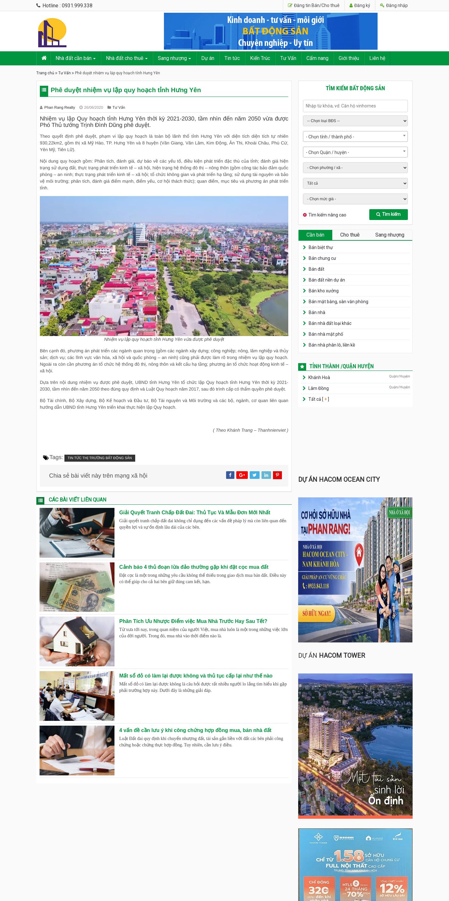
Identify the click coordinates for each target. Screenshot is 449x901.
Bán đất (316, 269)
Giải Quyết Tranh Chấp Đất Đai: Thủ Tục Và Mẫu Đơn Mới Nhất (194, 512)
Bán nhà (317, 312)
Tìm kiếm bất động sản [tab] (355, 88)
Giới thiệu (349, 58)
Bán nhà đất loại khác (330, 323)
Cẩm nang (317, 58)
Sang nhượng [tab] (389, 235)
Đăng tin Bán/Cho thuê (314, 5)
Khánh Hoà (319, 377)
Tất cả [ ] (318, 399)
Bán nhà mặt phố (326, 334)
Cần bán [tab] (315, 235)
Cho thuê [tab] (350, 235)
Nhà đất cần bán (73, 58)
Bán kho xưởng (324, 290)
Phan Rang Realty (60, 107)
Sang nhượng (172, 58)
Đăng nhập (394, 5)
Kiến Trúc (260, 58)
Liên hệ (377, 58)
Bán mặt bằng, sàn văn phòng (338, 301)
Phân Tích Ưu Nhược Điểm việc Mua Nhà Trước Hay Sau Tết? (193, 621)
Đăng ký (360, 5)
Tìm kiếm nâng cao (327, 214)
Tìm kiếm (388, 214)
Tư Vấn (288, 58)
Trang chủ (45, 73)
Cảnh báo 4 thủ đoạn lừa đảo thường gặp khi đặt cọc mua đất (194, 567)
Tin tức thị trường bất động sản (100, 458)
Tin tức (232, 58)
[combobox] (355, 136)
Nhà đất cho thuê (125, 58)
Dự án (207, 58)
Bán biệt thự (321, 247)
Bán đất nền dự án (327, 279)
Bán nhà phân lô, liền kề (332, 345)
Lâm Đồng (318, 388)
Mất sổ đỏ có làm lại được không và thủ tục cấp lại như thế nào (196, 675)
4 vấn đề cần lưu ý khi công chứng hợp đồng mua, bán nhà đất (195, 730)
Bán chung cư (322, 258)
